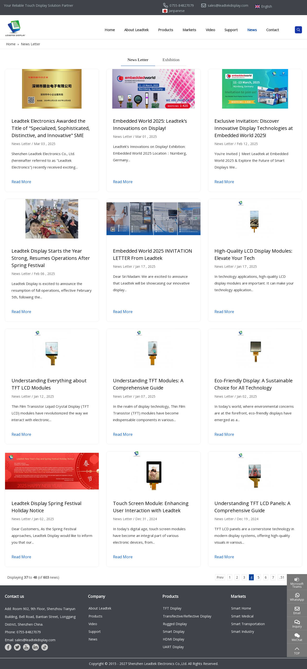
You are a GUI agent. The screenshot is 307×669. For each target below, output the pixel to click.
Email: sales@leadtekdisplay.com (30, 640)
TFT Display (172, 608)
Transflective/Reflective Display (187, 616)
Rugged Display (175, 624)
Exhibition (171, 60)
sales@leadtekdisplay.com (228, 5)
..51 (281, 577)
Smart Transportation (248, 624)
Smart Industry (242, 631)
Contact (272, 29)
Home (110, 29)
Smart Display (173, 631)
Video (210, 29)
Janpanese (177, 10)
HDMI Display (173, 639)
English (266, 6)
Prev (220, 577)
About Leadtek (136, 29)
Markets (189, 29)
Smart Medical (242, 616)
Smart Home (241, 608)
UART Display (173, 647)
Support (231, 29)
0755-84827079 (182, 5)
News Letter (138, 60)
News (252, 29)
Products (165, 29)
